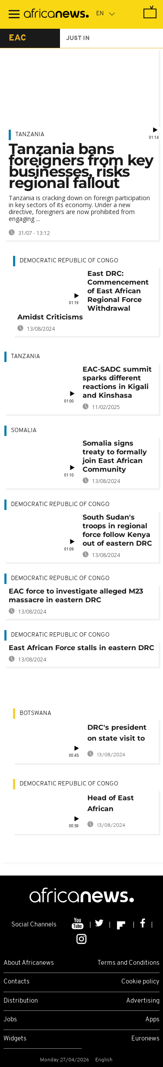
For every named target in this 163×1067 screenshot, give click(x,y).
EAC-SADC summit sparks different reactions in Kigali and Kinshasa (117, 382)
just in (78, 38)
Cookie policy (140, 982)
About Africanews (28, 963)
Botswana (35, 713)
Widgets (15, 1039)
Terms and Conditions (128, 963)
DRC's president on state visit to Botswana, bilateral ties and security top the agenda (118, 734)
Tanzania (29, 134)
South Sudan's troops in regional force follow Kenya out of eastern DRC (117, 530)
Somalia (24, 430)
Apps (152, 1020)
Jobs (10, 1020)
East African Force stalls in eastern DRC (81, 648)
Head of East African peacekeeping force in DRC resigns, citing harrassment (113, 805)
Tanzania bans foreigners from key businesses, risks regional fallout (81, 166)
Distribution (20, 1001)
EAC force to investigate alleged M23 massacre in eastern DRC (76, 595)
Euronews (145, 1039)
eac (17, 38)
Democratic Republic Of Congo (69, 261)
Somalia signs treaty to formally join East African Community (115, 456)
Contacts (16, 982)
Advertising (143, 1001)
